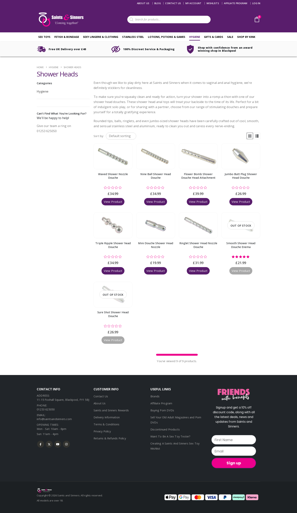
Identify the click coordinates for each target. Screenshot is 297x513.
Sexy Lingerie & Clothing (100, 37)
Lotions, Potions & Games (166, 37)
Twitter (49, 444)
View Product (113, 201)
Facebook (40, 444)
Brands (154, 396)
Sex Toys (44, 37)
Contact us (173, 3)
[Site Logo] (60, 19)
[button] (250, 136)
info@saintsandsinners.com (54, 419)
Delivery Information (107, 417)
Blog (157, 3)
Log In (256, 3)
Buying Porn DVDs (162, 410)
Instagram (66, 444)
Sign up (234, 463)
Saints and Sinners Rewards (111, 410)
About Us (143, 3)
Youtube (57, 444)
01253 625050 (46, 409)
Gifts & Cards (213, 37)
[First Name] (233, 439)
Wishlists (212, 3)
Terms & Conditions (107, 424)
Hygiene (194, 37)
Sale (230, 37)
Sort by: (99, 136)
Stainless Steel (133, 37)
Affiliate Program (235, 3)
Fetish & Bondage (66, 37)
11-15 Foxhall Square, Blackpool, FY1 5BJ (63, 400)
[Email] (233, 451)
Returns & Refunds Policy (110, 438)
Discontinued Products (165, 429)
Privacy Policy (102, 431)
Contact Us (101, 396)
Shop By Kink (246, 37)
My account (193, 3)
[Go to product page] (113, 156)
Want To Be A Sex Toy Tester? (170, 436)
